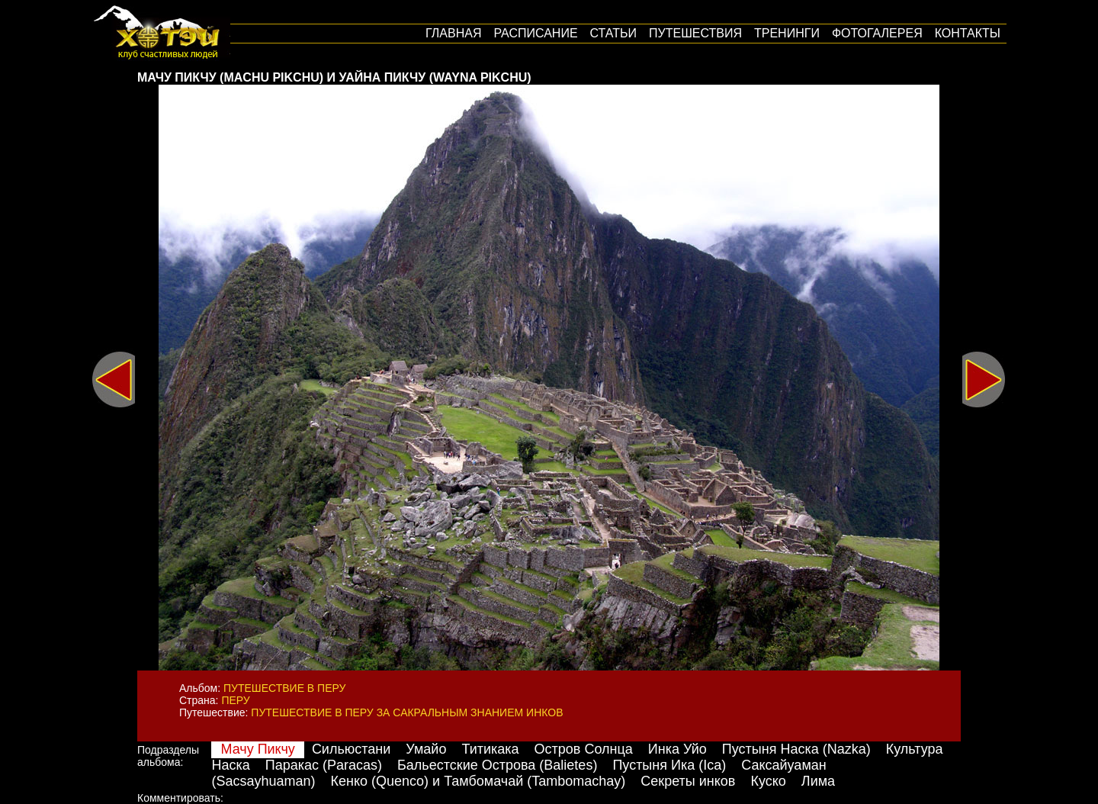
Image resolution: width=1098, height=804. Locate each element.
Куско (767, 781)
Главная (453, 33)
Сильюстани (351, 749)
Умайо (426, 749)
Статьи (613, 33)
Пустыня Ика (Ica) (669, 765)
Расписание (535, 33)
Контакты (967, 33)
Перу (235, 700)
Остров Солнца (584, 749)
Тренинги (787, 33)
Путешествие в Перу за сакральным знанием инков (407, 712)
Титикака (489, 749)
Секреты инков (687, 781)
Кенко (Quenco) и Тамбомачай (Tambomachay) (478, 781)
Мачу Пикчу (257, 749)
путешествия (695, 33)
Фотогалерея (877, 33)
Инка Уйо (677, 749)
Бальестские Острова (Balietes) (497, 765)
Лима (818, 781)
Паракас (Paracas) (323, 765)
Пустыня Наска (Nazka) (796, 749)
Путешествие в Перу (284, 688)
